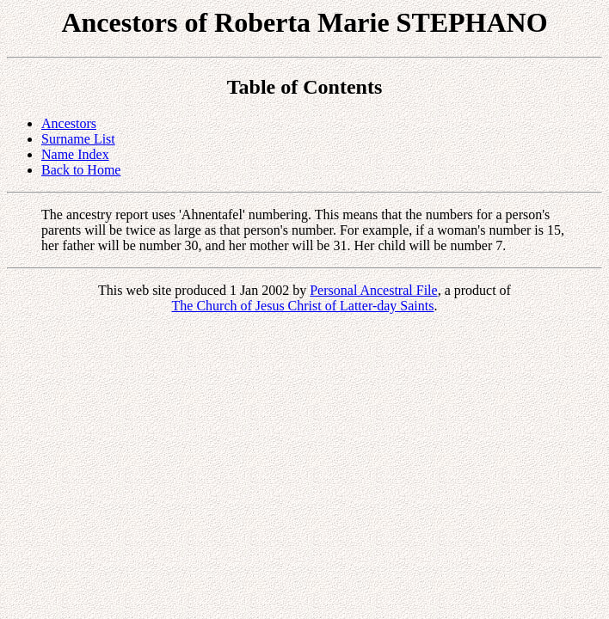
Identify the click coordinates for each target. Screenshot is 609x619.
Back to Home (80, 169)
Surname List (78, 139)
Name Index (75, 154)
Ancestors (68, 123)
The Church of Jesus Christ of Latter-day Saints (303, 305)
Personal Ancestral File (373, 290)
